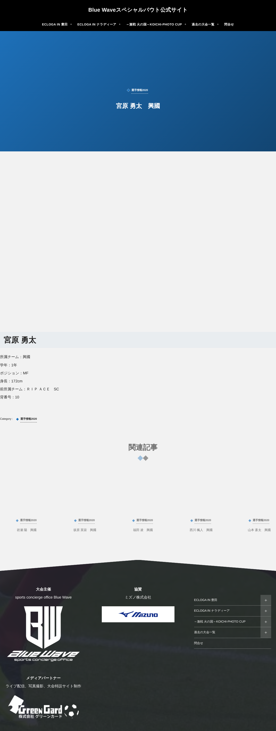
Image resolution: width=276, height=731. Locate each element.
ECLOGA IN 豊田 (205, 600)
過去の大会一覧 (204, 632)
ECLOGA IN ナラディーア (212, 610)
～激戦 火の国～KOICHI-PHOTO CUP (220, 621)
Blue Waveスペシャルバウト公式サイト (138, 10)
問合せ (198, 643)
